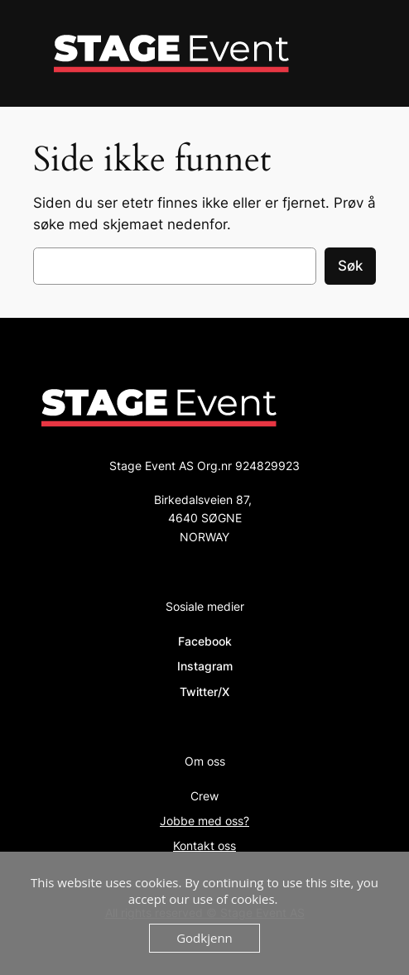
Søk (350, 265)
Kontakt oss (204, 845)
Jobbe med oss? (204, 821)
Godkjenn (204, 937)
